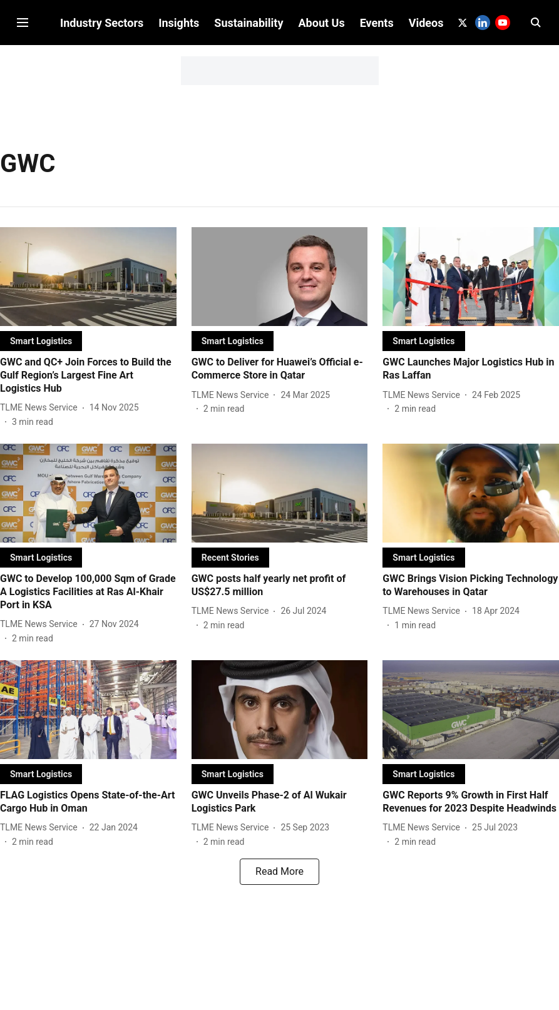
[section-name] (41, 351)
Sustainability (248, 114)
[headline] (88, 385)
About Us (322, 114)
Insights (178, 114)
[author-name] (41, 417)
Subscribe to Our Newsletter (279, 11)
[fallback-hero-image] (88, 286)
